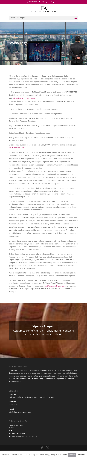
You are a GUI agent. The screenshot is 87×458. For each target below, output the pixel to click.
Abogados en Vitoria (17, 433)
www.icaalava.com (16, 148)
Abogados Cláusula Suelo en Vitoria (23, 436)
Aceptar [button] (72, 455)
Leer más (81, 454)
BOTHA (11, 427)
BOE (10, 430)
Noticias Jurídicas (16, 425)
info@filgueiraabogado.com (24, 98)
